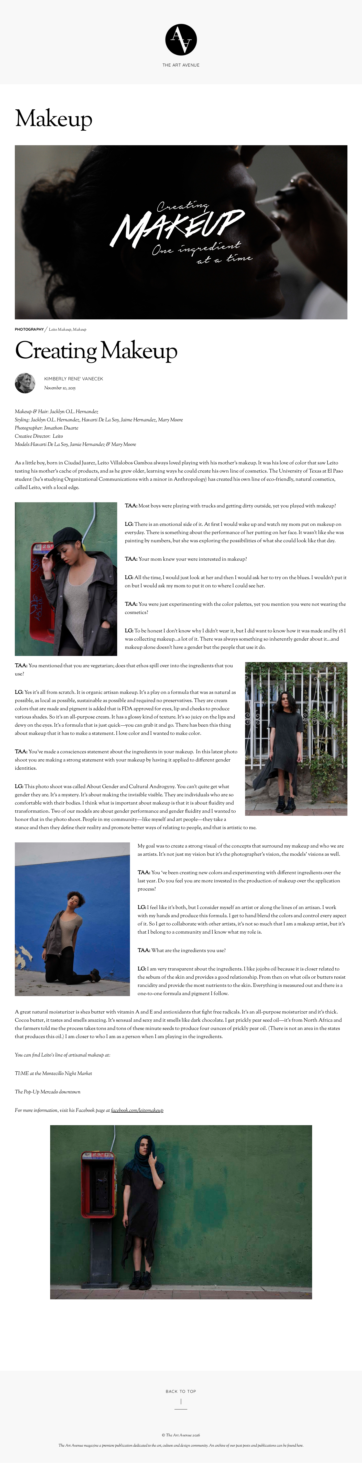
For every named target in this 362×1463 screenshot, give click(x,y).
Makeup (79, 330)
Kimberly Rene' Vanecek (73, 379)
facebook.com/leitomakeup (137, 1111)
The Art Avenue (179, 1435)
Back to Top (181, 1391)
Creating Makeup (96, 352)
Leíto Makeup (60, 330)
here (300, 1446)
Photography (29, 329)
